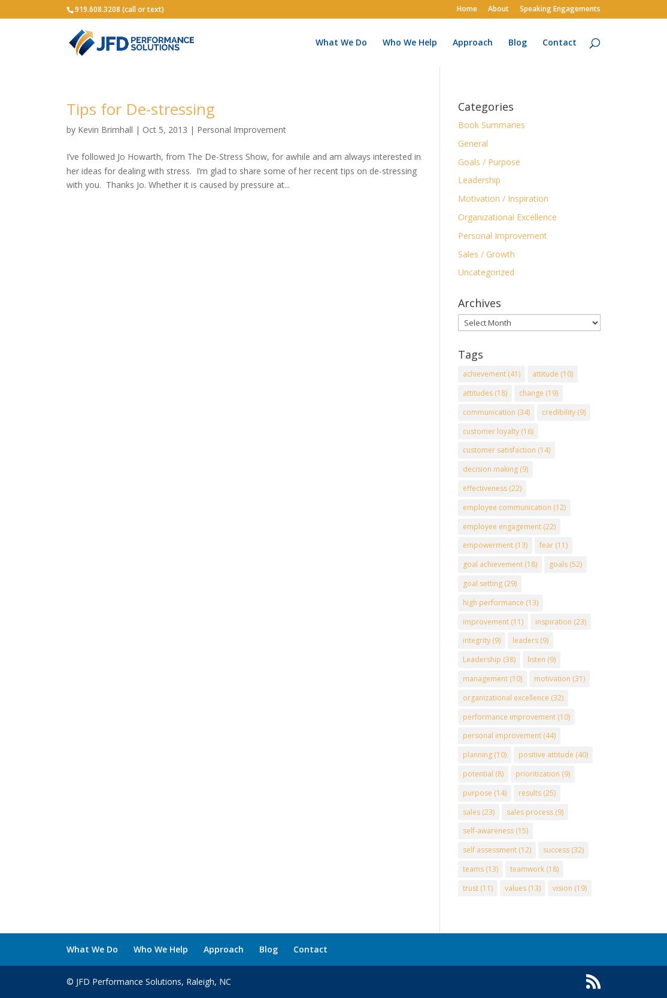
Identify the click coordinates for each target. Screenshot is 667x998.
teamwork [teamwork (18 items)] (534, 869)
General (473, 143)
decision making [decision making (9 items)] (495, 469)
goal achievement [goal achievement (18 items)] (500, 564)
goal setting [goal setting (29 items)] (490, 583)
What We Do (341, 43)
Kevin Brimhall (105, 129)
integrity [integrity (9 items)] (482, 640)
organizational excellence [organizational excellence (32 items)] (513, 698)
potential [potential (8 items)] (483, 774)
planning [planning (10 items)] (485, 755)
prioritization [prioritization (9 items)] (543, 774)
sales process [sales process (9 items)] (535, 812)
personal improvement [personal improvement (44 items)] (509, 735)
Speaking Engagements (560, 9)
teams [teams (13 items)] (480, 869)
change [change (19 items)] (538, 393)
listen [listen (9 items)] (541, 659)
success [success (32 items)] (563, 850)
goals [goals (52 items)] (565, 564)
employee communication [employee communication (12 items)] (514, 507)
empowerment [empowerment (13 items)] (495, 545)
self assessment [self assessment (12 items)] (497, 850)
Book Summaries (491, 125)
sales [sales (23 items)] (479, 812)
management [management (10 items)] (492, 679)
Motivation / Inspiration (503, 198)
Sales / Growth (486, 254)
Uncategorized (486, 272)
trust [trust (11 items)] (478, 888)
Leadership (479, 180)
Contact (559, 43)
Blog (517, 43)
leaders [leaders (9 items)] (530, 640)
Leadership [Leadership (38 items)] (489, 659)
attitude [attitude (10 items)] (552, 374)
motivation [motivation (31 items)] (559, 679)
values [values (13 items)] (523, 888)
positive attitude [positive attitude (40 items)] (553, 755)
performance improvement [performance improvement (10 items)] (516, 717)
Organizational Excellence (507, 217)
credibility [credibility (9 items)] (564, 412)
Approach (473, 43)
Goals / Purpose (489, 162)
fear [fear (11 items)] (553, 545)
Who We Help (410, 43)
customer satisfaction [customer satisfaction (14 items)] (506, 450)
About (498, 9)
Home (467, 9)
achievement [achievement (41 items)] (491, 374)
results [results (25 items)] (537, 793)
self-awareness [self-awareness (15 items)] (495, 831)
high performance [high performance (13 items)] (500, 602)
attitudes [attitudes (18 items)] (485, 393)
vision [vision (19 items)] (570, 888)
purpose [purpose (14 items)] (485, 793)
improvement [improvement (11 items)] (493, 622)
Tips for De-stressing (140, 109)
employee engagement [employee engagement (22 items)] (509, 526)
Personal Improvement (241, 129)
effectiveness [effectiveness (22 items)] (492, 488)
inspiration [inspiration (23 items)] (560, 622)
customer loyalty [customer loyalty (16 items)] (498, 431)
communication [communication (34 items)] (496, 412)
